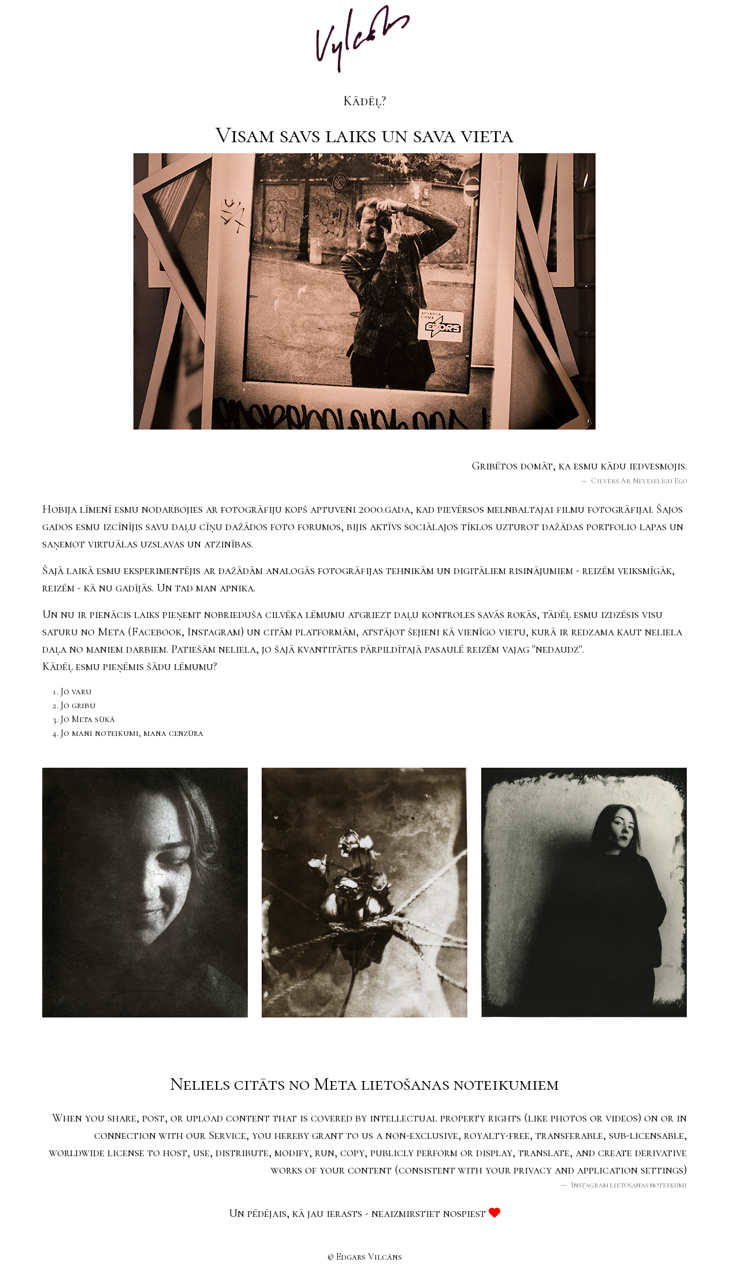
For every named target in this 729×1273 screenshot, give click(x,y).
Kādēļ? (364, 100)
